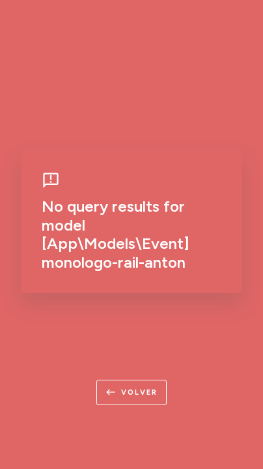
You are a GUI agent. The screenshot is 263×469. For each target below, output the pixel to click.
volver (131, 392)
